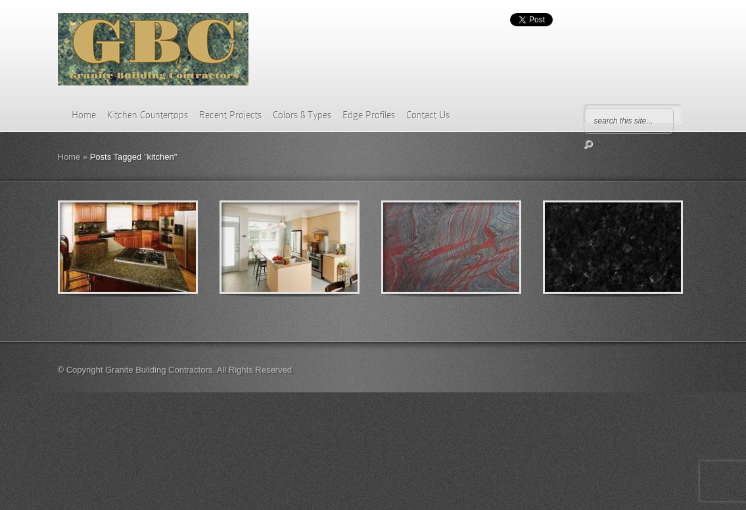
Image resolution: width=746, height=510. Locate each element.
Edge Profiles (368, 115)
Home (84, 115)
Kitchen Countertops (147, 115)
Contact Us (428, 115)
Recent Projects (230, 115)
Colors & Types (302, 115)
